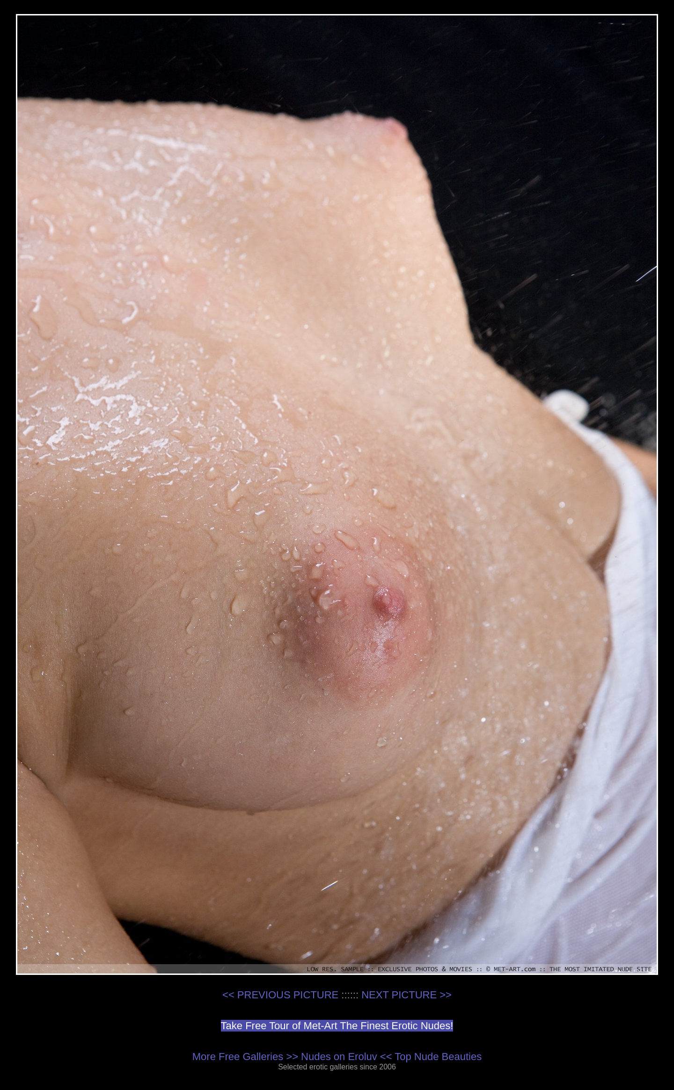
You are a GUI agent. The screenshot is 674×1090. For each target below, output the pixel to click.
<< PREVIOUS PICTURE (280, 995)
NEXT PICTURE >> (406, 995)
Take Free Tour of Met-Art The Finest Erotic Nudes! (337, 1026)
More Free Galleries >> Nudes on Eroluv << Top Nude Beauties (337, 1056)
